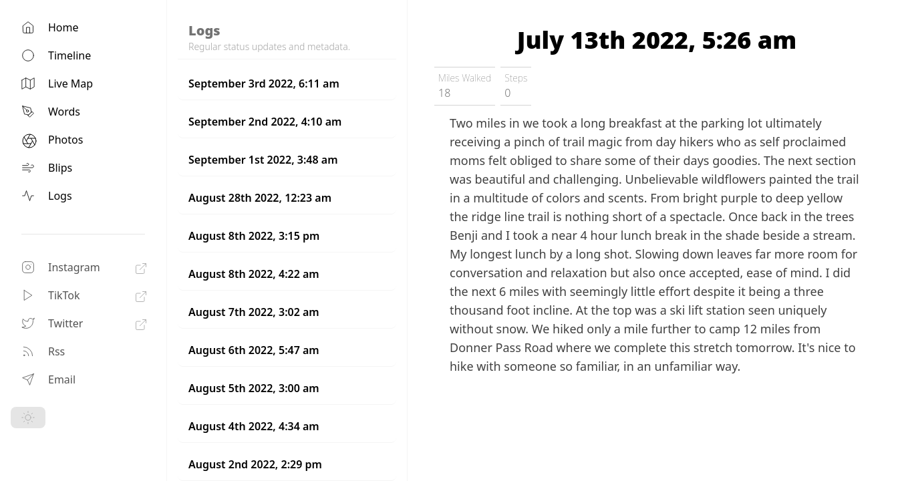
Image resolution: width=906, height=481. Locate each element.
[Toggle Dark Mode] (28, 417)
